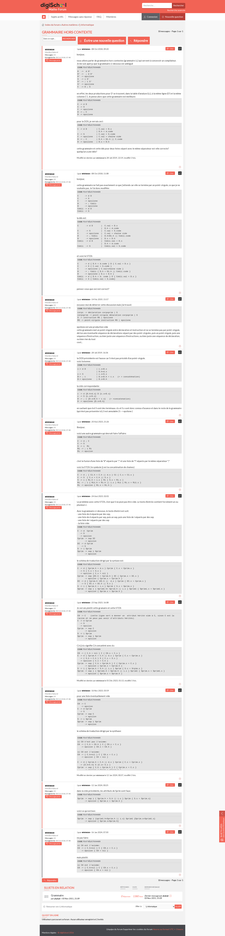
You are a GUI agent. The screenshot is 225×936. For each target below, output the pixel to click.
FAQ (99, 16)
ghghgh (57, 898)
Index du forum (52, 24)
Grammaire (57, 895)
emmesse (49, 49)
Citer (170, 49)
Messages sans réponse (80, 16)
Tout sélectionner (91, 67)
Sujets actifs (57, 16)
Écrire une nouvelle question (104, 41)
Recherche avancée (176, 10)
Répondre (139, 41)
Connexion (150, 16)
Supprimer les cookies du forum (137, 929)
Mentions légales (49, 932)
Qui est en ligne (50, 915)
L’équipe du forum (115, 929)
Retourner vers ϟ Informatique (57, 906)
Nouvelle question (172, 16)
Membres (111, 16)
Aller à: (138, 906)
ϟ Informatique (86, 24)
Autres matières (69, 24)
